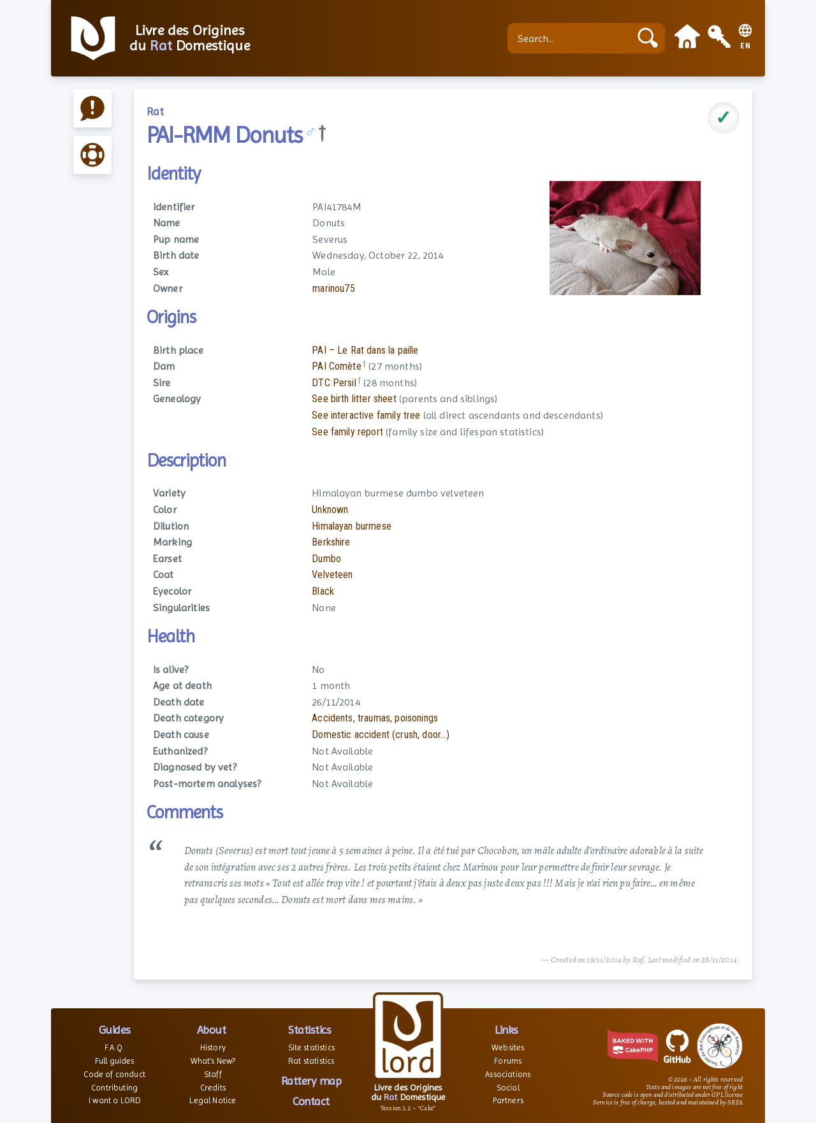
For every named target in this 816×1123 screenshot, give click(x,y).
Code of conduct (114, 1074)
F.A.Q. (114, 1047)
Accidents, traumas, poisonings (375, 718)
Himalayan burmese (351, 526)
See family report (347, 432)
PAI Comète (336, 366)
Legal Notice (212, 1100)
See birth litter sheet (354, 399)
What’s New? (213, 1061)
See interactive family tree (366, 415)
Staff (213, 1074)
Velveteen (332, 575)
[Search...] (571, 38)
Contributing (114, 1087)
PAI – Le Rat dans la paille (365, 350)
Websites (508, 1047)
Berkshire (331, 542)
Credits (213, 1087)
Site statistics (311, 1047)
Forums (507, 1061)
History (213, 1047)
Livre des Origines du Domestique (189, 38)
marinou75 (333, 288)
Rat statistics (311, 1061)
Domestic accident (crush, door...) (380, 734)
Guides (115, 1029)
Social (508, 1087)
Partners (508, 1100)
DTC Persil (334, 383)
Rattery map (311, 1080)
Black (323, 591)
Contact (311, 1101)
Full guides (115, 1061)
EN (745, 46)
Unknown (330, 510)
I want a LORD (114, 1100)
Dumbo (326, 559)
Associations (507, 1074)
